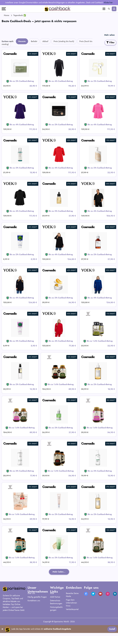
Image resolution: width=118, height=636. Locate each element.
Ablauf (45, 41)
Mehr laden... (59, 571)
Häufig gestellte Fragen (37, 597)
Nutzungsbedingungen (56, 609)
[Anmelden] (114, 9)
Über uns (31, 593)
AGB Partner (55, 597)
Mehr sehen (109, 35)
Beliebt (34, 41)
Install (112, 629)
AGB (52, 593)
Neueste (21, 41)
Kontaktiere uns (34, 600)
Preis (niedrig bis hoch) (63, 41)
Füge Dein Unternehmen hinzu (71, 603)
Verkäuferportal (72, 609)
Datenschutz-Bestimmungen (56, 602)
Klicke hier (108, 2)
